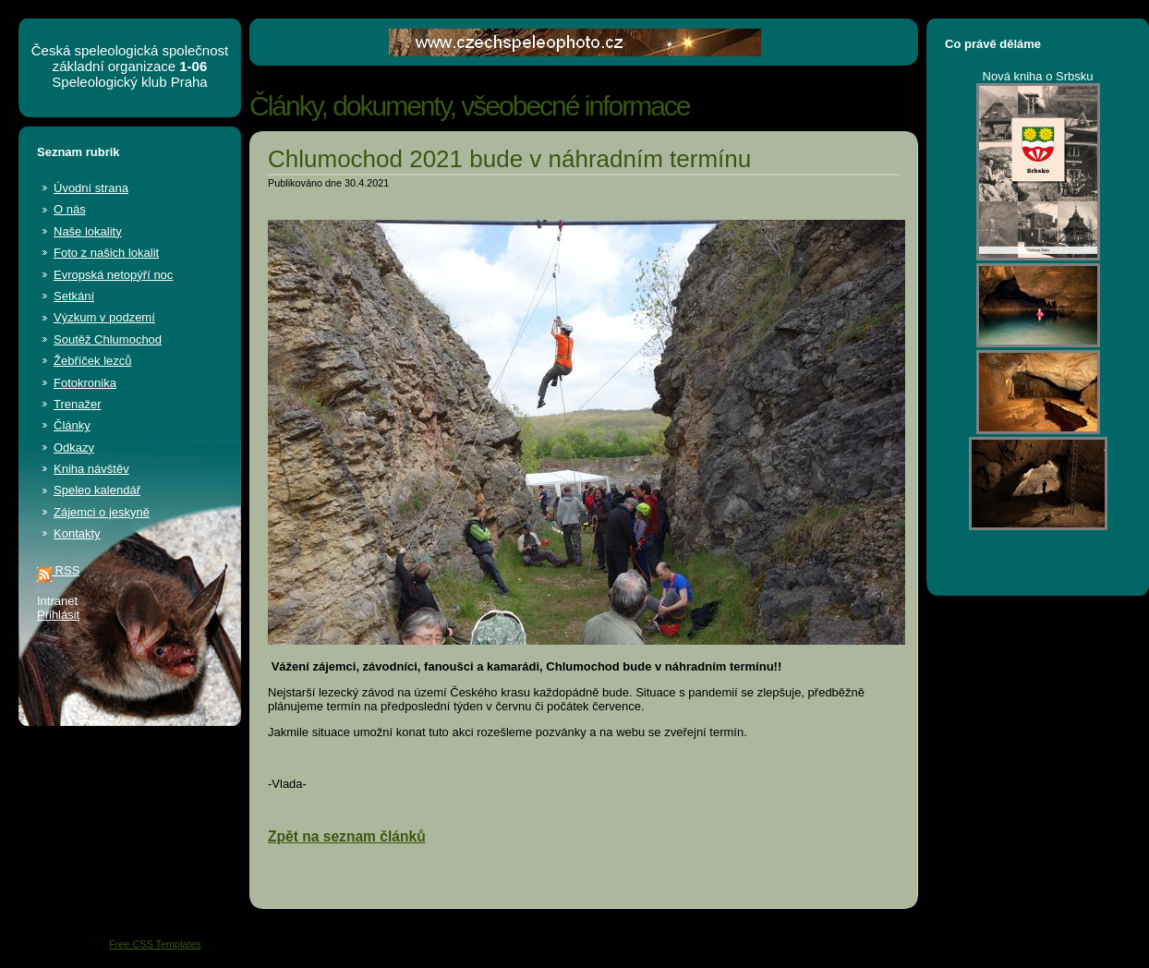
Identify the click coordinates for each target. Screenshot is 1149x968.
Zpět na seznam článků (347, 836)
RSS (58, 570)
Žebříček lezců (93, 361)
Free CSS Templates (155, 944)
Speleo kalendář (97, 490)
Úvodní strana (91, 188)
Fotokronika (85, 383)
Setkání (74, 296)
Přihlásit (58, 615)
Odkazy (74, 447)
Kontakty (77, 533)
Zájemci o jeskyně (102, 512)
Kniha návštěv (91, 469)
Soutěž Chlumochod (108, 339)
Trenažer (78, 404)
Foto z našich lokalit (106, 253)
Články (72, 425)
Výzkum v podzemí (104, 317)
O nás (70, 209)
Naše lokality (88, 231)
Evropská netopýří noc (113, 275)
